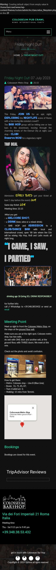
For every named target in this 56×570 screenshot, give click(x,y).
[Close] (32, 407)
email (6, 309)
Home (17, 55)
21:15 (34, 82)
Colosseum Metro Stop (16, 82)
